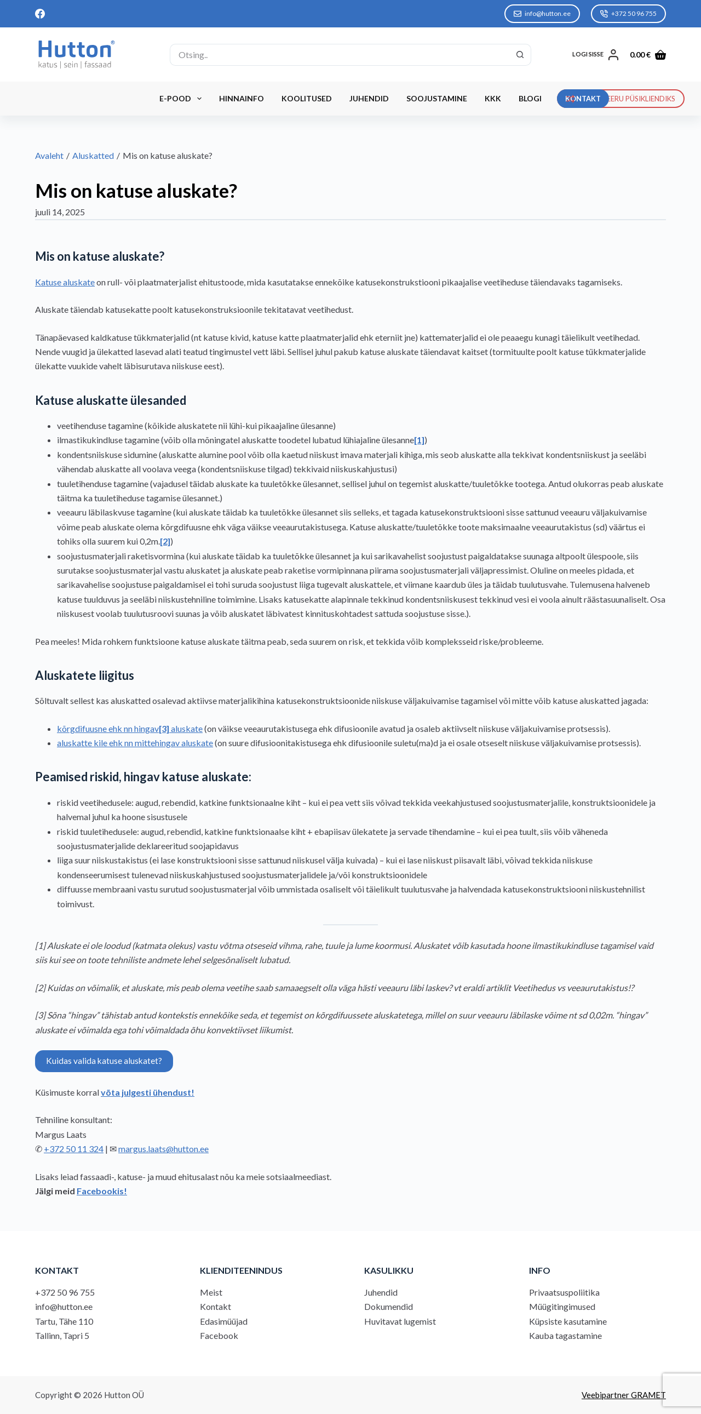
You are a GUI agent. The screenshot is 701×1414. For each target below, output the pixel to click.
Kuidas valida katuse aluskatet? (104, 1061)
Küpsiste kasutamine (568, 1321)
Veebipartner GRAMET (624, 1395)
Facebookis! (102, 1191)
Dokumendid (388, 1306)
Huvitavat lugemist (400, 1321)
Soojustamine (436, 98)
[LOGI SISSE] (595, 54)
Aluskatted (93, 155)
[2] (165, 541)
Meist (211, 1292)
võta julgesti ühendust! (147, 1092)
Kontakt (215, 1306)
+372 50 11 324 (74, 1148)
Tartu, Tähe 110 (64, 1321)
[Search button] (520, 55)
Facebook (219, 1335)
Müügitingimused (562, 1306)
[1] (419, 439)
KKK (493, 98)
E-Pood (182, 98)
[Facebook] (40, 14)
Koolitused (306, 98)
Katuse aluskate (65, 282)
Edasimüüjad (224, 1321)
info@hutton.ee (542, 13)
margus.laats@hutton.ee (163, 1148)
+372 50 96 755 (628, 13)
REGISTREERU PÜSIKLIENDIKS (621, 98)
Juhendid (369, 98)
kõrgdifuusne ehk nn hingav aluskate (130, 728)
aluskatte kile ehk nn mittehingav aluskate (135, 742)
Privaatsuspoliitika (564, 1292)
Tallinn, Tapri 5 (62, 1335)
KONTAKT (583, 98)
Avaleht (49, 155)
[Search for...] (339, 55)
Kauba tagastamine (565, 1335)
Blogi (530, 98)
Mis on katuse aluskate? (136, 190)
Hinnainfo (241, 98)
